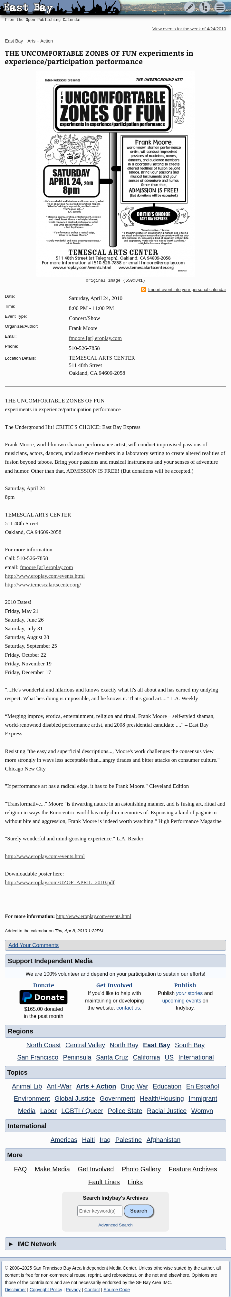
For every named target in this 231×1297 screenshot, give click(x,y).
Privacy (73, 1289)
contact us (128, 1008)
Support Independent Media (50, 960)
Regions (20, 1031)
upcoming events (181, 1000)
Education (167, 1086)
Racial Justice (167, 1110)
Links (135, 1182)
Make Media (52, 1169)
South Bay (190, 1045)
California (146, 1057)
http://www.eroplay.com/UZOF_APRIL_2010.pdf (59, 882)
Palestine (128, 1139)
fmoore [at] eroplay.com (95, 338)
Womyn (202, 1110)
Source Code (116, 1289)
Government (117, 1098)
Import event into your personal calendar (183, 289)
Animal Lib (27, 1086)
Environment (32, 1098)
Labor (48, 1110)
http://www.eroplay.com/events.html (45, 576)
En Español (202, 1086)
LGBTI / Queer (82, 1110)
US (169, 1057)
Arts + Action (40, 41)
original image (103, 281)
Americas (64, 1139)
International (196, 1057)
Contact (92, 1289)
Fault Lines (104, 1182)
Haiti (88, 1139)
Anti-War (59, 1086)
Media (26, 1110)
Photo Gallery (141, 1169)
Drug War (134, 1086)
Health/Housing (162, 1098)
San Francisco (37, 1057)
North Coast (43, 1045)
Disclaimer (15, 1289)
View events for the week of (189, 28)
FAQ (20, 1169)
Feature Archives (193, 1169)
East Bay (14, 41)
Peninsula (77, 1057)
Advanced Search (115, 1225)
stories (189, 993)
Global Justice (75, 1098)
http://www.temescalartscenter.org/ (43, 585)
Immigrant (202, 1098)
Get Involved (96, 1169)
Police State (125, 1110)
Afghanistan (164, 1139)
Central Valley (85, 1045)
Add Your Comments (33, 945)
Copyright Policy (46, 1289)
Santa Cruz (112, 1057)
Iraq (105, 1139)
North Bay (124, 1045)
